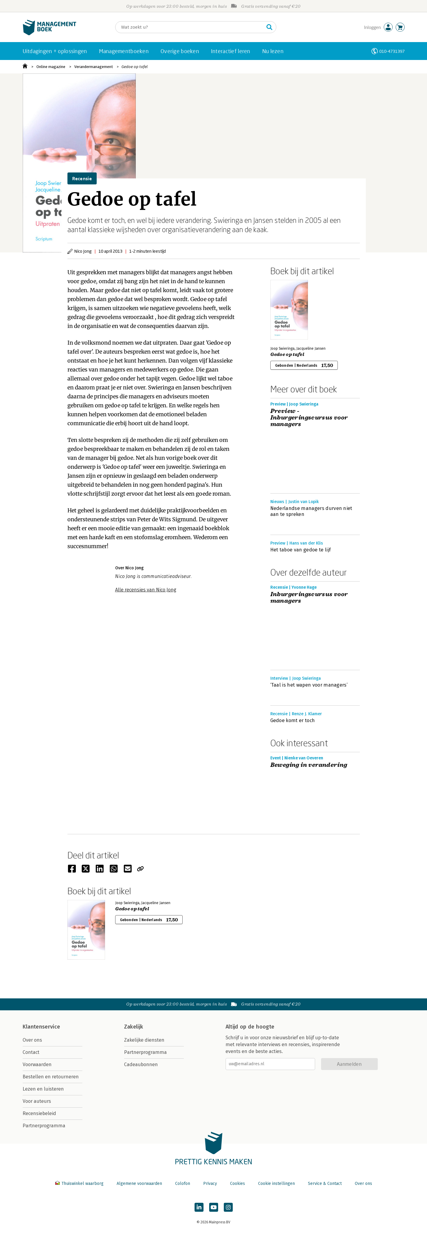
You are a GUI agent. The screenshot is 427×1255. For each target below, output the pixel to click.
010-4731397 (392, 51)
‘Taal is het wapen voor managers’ (309, 685)
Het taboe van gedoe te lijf (300, 550)
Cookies (237, 1183)
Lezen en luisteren (43, 1089)
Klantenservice (41, 1026)
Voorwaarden (37, 1064)
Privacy (210, 1183)
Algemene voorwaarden (139, 1183)
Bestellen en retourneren (51, 1077)
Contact (31, 1052)
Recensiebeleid (39, 1113)
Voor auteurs (37, 1101)
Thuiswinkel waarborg (80, 1183)
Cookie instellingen (276, 1183)
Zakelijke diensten (144, 1040)
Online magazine (50, 66)
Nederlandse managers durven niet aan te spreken (311, 511)
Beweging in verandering (308, 765)
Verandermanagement (93, 66)
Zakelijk (133, 1026)
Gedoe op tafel (134, 66)
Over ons (32, 1040)
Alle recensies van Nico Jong (145, 590)
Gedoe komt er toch (292, 720)
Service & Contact (325, 1183)
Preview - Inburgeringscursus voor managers (309, 418)
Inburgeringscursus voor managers (309, 597)
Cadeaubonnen (141, 1064)
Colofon (182, 1183)
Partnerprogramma (44, 1125)
